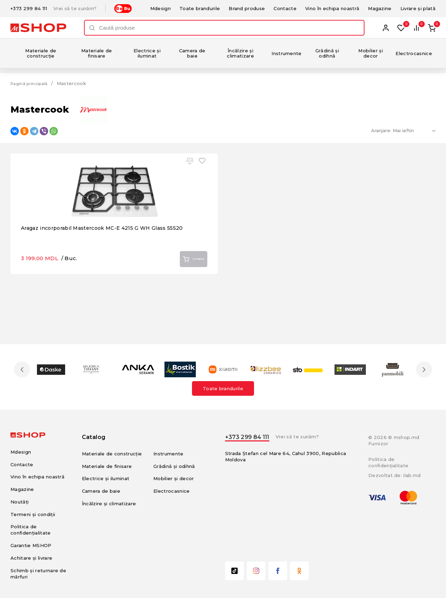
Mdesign (160, 8)
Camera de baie (192, 53)
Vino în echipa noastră (332, 8)
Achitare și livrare (31, 558)
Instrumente (286, 53)
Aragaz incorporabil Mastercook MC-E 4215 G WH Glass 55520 (108, 277)
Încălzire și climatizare (240, 53)
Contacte (285, 8)
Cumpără (187, 309)
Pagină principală (31, 83)
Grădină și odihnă (327, 53)
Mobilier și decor (370, 53)
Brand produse (247, 8)
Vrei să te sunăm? (75, 8)
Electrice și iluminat (147, 53)
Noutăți (19, 501)
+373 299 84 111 (28, 8)
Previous (23, 369)
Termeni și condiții (32, 514)
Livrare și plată (418, 8)
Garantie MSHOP (31, 545)
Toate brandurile (199, 8)
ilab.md (412, 475)
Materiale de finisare (96, 53)
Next (422, 369)
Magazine (380, 8)
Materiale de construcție (40, 53)
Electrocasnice (413, 53)
